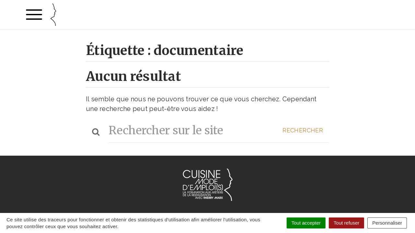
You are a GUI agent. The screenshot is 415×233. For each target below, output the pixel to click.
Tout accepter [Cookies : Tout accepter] (306, 223)
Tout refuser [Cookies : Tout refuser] (346, 223)
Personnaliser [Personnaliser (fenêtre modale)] (387, 223)
